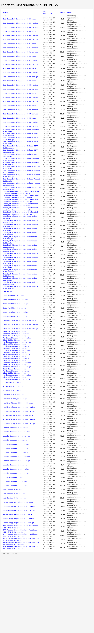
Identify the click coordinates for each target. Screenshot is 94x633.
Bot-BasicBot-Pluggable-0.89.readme (20, 25)
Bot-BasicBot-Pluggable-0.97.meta (19, 119)
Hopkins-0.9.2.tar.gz (13, 449)
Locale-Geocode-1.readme (15, 549)
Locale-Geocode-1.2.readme (16, 534)
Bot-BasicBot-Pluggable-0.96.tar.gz (20, 114)
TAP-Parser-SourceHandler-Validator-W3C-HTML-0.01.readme (21, 605)
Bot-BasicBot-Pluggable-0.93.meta (19, 77)
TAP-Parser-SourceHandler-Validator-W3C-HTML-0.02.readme (21, 619)
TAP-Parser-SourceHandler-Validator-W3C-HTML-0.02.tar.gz (21, 624)
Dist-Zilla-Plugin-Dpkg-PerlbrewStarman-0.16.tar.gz (17, 430)
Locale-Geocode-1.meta (14, 544)
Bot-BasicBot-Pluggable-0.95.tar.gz (20, 100)
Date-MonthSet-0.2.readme (15, 355)
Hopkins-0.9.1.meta (12, 435)
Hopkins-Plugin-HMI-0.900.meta (18, 459)
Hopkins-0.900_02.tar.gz (15, 454)
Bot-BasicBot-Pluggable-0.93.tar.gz (20, 86)
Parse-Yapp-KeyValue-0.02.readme (19, 577)
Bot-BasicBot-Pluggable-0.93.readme (20, 81)
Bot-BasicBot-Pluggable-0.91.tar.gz (20, 58)
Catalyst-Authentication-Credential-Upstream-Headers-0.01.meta (21, 218)
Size (62, 13)
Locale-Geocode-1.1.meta (15, 501)
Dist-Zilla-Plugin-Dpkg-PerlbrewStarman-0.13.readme (17, 383)
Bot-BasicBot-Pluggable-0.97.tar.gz (20, 129)
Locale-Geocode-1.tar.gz (15, 553)
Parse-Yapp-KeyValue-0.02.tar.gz (19, 582)
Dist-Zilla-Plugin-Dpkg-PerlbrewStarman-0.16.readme (17, 426)
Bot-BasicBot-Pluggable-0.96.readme (20, 110)
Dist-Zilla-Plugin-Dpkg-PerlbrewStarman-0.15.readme (17, 412)
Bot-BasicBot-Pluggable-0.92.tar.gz (20, 72)
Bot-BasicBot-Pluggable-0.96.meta (19, 105)
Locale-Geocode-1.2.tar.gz (16, 539)
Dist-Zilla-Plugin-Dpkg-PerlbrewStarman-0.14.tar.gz (17, 402)
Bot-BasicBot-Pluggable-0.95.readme (20, 96)
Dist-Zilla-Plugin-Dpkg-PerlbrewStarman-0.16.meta (16, 421)
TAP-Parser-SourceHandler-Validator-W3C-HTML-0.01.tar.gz (21, 610)
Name (5, 13)
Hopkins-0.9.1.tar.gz (13, 440)
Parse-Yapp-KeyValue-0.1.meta (17, 586)
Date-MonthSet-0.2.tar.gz (15, 360)
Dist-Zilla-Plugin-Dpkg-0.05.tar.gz (20, 374)
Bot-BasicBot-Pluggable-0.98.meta (19, 133)
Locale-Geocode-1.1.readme (16, 506)
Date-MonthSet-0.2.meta (14, 350)
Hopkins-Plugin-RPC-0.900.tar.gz (19, 483)
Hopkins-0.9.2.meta (12, 445)
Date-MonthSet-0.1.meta (14, 336)
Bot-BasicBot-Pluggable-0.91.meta (19, 48)
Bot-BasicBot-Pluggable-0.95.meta (19, 91)
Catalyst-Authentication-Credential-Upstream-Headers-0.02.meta (21, 232)
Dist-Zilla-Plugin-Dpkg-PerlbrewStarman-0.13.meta (16, 379)
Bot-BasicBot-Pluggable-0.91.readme (20, 53)
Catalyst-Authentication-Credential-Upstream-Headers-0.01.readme (21, 223)
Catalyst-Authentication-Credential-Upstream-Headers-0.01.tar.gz (21, 228)
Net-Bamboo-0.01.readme (14, 563)
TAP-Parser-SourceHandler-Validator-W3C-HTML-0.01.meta (21, 600)
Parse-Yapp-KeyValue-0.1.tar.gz (18, 596)
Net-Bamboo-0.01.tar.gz (14, 567)
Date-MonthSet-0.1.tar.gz (15, 346)
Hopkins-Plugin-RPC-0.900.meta (18, 473)
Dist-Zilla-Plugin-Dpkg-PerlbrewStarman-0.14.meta (16, 393)
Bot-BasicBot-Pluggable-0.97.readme (20, 124)
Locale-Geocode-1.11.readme (16, 520)
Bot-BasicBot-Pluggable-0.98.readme (20, 138)
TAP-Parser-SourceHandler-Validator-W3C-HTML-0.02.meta (21, 614)
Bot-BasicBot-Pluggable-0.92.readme (20, 67)
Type (69, 13)
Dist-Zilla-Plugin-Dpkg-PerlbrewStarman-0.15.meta (16, 407)
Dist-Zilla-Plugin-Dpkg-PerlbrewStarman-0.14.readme (17, 397)
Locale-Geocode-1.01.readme (16, 492)
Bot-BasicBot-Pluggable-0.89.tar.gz (20, 29)
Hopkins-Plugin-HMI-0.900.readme (19, 464)
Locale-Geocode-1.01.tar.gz (16, 497)
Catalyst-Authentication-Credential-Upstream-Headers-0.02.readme (21, 237)
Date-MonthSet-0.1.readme (15, 341)
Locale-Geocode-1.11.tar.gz (16, 525)
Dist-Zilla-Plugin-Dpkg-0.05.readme (20, 369)
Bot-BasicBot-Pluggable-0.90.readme (20, 39)
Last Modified (48, 12)
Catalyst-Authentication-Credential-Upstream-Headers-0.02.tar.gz (21, 242)
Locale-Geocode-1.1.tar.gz (16, 511)
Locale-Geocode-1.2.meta (15, 530)
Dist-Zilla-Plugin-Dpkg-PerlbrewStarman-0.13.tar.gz (17, 388)
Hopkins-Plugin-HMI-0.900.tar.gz (19, 468)
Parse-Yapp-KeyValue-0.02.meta (18, 572)
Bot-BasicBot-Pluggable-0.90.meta (19, 34)
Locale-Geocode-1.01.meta (15, 487)
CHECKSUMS (7, 332)
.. (4, 16)
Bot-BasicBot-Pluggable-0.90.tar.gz (20, 44)
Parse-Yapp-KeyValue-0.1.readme (18, 591)
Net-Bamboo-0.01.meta (13, 558)
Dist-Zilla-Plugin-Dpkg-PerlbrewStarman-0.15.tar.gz (17, 416)
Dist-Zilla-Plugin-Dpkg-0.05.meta (19, 365)
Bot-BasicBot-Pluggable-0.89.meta (19, 20)
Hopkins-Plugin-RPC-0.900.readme (19, 478)
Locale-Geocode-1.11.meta (15, 516)
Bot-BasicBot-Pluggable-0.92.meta (19, 63)
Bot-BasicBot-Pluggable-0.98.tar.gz (20, 143)
